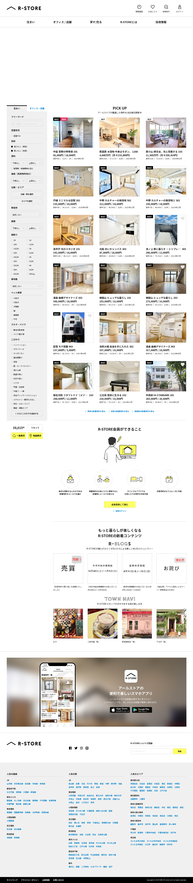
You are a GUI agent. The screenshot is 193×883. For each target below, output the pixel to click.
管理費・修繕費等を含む (22, 168)
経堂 (110, 810)
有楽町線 (52, 800)
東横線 (9, 812)
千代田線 (43, 800)
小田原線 (10, 820)
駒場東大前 (106, 822)
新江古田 (84, 854)
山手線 (9, 783)
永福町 (78, 826)
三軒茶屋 (72, 795)
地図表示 (35, 436)
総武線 (27, 783)
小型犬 (15, 298)
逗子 (110, 866)
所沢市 (169, 844)
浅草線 (18, 792)
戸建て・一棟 (17, 391)
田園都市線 (18, 812)
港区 (163, 783)
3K (29, 257)
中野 (107, 783)
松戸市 (173, 832)
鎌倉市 (133, 824)
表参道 (91, 843)
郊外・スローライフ (20, 403)
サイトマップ (12, 880)
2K (29, 248)
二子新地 (85, 866)
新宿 (101, 783)
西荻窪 (86, 787)
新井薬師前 (73, 834)
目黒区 (149, 783)
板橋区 (149, 790)
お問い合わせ (58, 880)
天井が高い (16, 378)
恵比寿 (71, 783)
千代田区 (134, 790)
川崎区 (169, 815)
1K (29, 240)
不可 (14, 319)
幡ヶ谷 (77, 822)
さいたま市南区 (136, 844)
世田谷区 (134, 783)
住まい (31, 22)
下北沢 (82, 814)
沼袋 (81, 834)
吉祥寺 (71, 787)
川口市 (147, 844)
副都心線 (26, 804)
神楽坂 (77, 843)
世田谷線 (45, 812)
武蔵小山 (116, 799)
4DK (14, 269)
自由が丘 (90, 795)
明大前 (71, 826)
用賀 (100, 799)
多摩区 (147, 815)
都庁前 (104, 854)
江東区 (177, 787)
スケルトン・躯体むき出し (23, 399)
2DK (14, 252)
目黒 (78, 783)
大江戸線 (10, 792)
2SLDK (15, 257)
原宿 (96, 783)
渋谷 (83, 783)
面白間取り (16, 357)
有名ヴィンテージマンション (24, 395)
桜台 (94, 834)
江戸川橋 (83, 846)
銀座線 (9, 800)
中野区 (177, 783)
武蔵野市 (134, 799)
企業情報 (46, 880)
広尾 (70, 843)
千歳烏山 (96, 822)
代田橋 (115, 822)
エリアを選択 (27, 201)
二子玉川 (85, 802)
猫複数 (15, 315)
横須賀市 (163, 824)
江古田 (87, 834)
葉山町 (155, 824)
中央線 (35, 783)
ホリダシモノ (17, 353)
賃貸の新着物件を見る (96, 411)
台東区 (169, 787)
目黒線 (27, 812)
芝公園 (78, 858)
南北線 (18, 804)
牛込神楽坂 (94, 854)
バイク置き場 (17, 334)
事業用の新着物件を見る (144, 411)
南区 (182, 807)
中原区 (140, 815)
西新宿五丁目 (74, 854)
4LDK (30, 269)
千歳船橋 (90, 810)
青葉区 (140, 807)
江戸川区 (163, 790)
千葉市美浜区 (163, 832)
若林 (92, 802)
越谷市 (155, 844)
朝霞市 (162, 844)
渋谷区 (142, 783)
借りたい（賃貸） (19, 146)
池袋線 (9, 837)
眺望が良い (16, 374)
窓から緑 (16, 370)
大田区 (140, 787)
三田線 (26, 792)
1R (13, 240)
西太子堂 (107, 799)
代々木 (89, 783)
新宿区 (169, 783)
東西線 (35, 800)
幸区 (176, 815)
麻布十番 (112, 854)
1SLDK (15, 248)
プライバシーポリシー (30, 880)
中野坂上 (86, 858)
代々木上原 (111, 843)
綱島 (78, 866)
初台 (70, 822)
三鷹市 (142, 799)
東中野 (113, 783)
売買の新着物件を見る (120, 411)
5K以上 (31, 273)
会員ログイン (120, 511)
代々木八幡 (80, 810)
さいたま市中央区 (154, 841)
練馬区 (162, 787)
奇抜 (14, 361)
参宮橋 (71, 810)
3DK (14, 261)
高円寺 (78, 787)
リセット (35, 427)
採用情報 (161, 22)
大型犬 (15, 302)
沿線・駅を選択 (27, 194)
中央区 (155, 787)
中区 (163, 807)
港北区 (133, 807)
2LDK (30, 252)
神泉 (83, 822)
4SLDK (15, 273)
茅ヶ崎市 (172, 824)
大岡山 (71, 802)
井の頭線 (17, 829)
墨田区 (142, 790)
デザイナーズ (17, 349)
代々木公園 (100, 843)
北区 (156, 790)
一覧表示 (18, 436)
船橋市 (140, 832)
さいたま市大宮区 (137, 841)
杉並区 (157, 783)
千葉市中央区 (150, 832)
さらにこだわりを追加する (27, 413)
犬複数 (15, 306)
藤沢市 (140, 824)
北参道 (84, 843)
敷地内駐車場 (17, 330)
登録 (179, 751)
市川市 (133, 832)
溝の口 (71, 866)
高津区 (133, 815)
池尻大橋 (108, 795)
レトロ (15, 382)
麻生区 (162, 815)
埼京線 (42, 783)
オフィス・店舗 (37, 108)
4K (29, 265)
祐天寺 (86, 799)
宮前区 (155, 815)
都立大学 (99, 795)
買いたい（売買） (19, 150)
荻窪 (98, 787)
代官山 (71, 799)
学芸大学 (81, 795)
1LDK (30, 244)
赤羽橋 (71, 858)
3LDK (30, 261)
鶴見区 (157, 807)
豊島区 (147, 787)
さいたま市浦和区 (170, 841)
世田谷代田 (73, 814)
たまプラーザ (96, 866)
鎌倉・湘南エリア (19, 408)
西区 (169, 807)
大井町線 (36, 812)
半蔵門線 (10, 804)
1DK (14, 244)
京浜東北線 (18, 783)
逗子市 (147, 824)
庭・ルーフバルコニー (21, 366)
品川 (92, 787)
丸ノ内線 (17, 800)
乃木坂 (91, 846)
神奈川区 (148, 807)
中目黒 (78, 799)
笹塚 (89, 822)
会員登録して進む (119, 504)
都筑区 (175, 807)
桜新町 (93, 799)
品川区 (133, 787)
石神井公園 (102, 834)
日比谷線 (26, 800)
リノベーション (18, 345)
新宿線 (33, 792)
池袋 (120, 783)
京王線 (9, 829)
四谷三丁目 (73, 846)
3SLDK (15, 265)
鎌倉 (105, 866)
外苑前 (98, 846)
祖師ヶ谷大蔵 (101, 810)
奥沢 (78, 802)
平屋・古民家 (17, 387)
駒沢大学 (117, 795)
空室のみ (16, 135)
